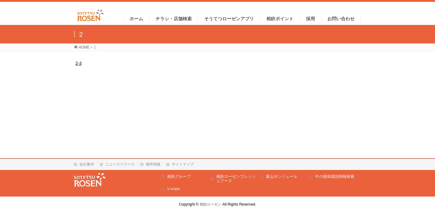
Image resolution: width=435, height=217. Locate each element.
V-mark (173, 189)
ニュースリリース (119, 164)
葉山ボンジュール (281, 176)
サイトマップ (183, 164)
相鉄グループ (179, 176)
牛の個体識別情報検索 (334, 176)
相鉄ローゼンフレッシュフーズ (236, 178)
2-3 (79, 63)
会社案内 (86, 164)
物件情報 (153, 164)
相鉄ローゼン (210, 204)
